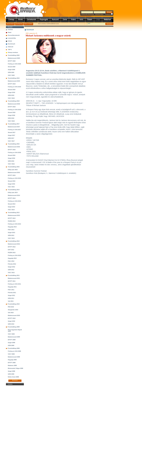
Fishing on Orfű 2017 (14, 129)
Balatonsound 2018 (14, 104)
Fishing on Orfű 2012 (14, 255)
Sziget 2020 (11, 69)
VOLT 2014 (11, 209)
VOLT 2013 (11, 238)
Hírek (20, 19)
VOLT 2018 (11, 121)
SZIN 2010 (11, 324)
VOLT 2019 (11, 98)
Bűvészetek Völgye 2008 (15, 368)
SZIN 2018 (11, 118)
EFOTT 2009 (12, 339)
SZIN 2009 (11, 345)
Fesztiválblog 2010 (14, 304)
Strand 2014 (11, 204)
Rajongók (44, 19)
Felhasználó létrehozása (87, 14)
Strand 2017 (11, 132)
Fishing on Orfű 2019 (14, 86)
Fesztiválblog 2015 (13, 166)
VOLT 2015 (11, 186)
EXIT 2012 (11, 249)
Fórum (89, 19)
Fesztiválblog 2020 (13, 55)
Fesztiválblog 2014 (13, 189)
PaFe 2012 (11, 261)
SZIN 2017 (11, 138)
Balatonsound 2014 (14, 195)
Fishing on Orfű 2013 (14, 224)
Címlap (11, 19)
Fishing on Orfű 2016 (14, 152)
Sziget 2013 (11, 232)
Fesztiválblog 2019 (13, 78)
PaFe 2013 (11, 229)
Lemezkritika (12, 38)
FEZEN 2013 (12, 221)
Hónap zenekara (13, 52)
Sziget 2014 (11, 206)
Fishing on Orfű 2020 (14, 64)
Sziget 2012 (11, 267)
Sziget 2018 (11, 115)
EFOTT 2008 (12, 362)
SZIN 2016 (11, 161)
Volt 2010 (11, 312)
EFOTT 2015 (12, 175)
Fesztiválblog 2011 (14, 275)
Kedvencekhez (10, 24)
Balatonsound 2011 (14, 278)
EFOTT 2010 (12, 318)
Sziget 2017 (11, 135)
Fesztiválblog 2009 (14, 327)
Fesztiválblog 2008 (14, 348)
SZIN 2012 (11, 269)
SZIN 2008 (11, 374)
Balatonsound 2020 (14, 58)
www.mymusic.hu (20, 7)
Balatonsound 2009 (14, 337)
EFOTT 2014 (12, 198)
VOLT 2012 (11, 272)
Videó (73, 19)
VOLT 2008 (11, 354)
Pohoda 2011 (12, 292)
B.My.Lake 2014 (13, 192)
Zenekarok (31, 19)
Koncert (55, 19)
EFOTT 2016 (12, 149)
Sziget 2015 (11, 184)
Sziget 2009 (11, 342)
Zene (65, 19)
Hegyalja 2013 (12, 227)
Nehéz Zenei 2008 (13, 377)
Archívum (15, 380)
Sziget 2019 (11, 92)
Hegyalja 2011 (12, 287)
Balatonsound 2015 (14, 172)
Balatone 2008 (12, 365)
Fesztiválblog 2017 (13, 124)
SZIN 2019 (11, 95)
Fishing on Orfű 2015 (14, 178)
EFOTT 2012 (12, 247)
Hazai (9, 32)
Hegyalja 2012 (12, 258)
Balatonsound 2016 (14, 146)
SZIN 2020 (11, 72)
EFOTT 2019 (12, 84)
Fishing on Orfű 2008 (14, 351)
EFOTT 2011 (12, 281)
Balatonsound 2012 (14, 244)
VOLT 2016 (11, 164)
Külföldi (10, 29)
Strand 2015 (11, 181)
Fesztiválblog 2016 (13, 144)
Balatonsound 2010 (14, 315)
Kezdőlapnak (19, 24)
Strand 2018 (11, 112)
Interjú (10, 41)
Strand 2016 (11, 155)
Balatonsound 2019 (14, 81)
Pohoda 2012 (12, 264)
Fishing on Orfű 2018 (14, 109)
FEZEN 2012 (12, 252)
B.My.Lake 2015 (13, 169)
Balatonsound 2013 (14, 215)
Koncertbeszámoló (14, 35)
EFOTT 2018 (12, 106)
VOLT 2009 (11, 334)
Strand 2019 (11, 89)
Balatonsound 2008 (14, 357)
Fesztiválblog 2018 (13, 101)
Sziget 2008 (11, 371)
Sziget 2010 (11, 321)
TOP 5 (10, 49)
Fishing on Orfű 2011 (14, 284)
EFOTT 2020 (12, 61)
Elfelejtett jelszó (99, 14)
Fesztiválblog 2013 (13, 212)
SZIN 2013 (11, 235)
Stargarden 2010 (13, 309)
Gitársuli (10, 46)
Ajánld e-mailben (28, 24)
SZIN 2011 (11, 298)
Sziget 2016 (11, 158)
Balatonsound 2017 (14, 126)
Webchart (107, 19)
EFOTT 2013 (12, 218)
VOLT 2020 (11, 75)
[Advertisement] (15, 421)
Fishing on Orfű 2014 (14, 201)
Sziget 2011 (11, 295)
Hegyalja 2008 (12, 359)
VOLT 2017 (11, 141)
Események (11, 44)
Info (81, 19)
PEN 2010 (11, 307)
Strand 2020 (11, 66)
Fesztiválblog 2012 (14, 241)
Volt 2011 (11, 301)
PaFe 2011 (11, 289)
